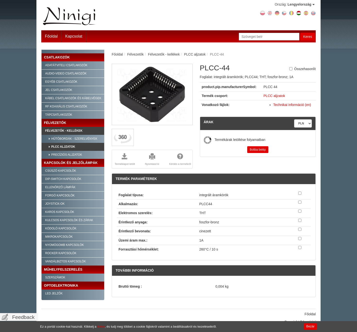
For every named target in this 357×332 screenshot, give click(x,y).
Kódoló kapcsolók (60, 228)
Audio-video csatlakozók (65, 73)
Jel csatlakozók (58, 90)
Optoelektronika (61, 285)
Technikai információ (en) (292, 105)
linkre (101, 326)
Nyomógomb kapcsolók (64, 245)
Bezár (310, 326)
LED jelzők (54, 293)
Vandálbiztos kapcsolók (65, 261)
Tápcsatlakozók (58, 114)
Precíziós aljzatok (66, 154)
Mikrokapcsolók (59, 236)
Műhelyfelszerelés (63, 269)
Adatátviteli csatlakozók (66, 65)
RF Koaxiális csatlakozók (66, 106)
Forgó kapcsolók (60, 195)
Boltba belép (258, 149)
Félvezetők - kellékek (64, 130)
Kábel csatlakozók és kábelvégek (73, 98)
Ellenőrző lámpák (60, 187)
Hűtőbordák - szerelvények (74, 138)
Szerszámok (55, 277)
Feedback (23, 317)
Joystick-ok (55, 203)
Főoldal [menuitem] (310, 314)
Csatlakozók (57, 57)
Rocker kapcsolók (60, 253)
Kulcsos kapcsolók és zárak (69, 220)
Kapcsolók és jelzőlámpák (71, 163)
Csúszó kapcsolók (60, 170)
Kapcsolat (73, 36)
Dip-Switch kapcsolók (63, 179)
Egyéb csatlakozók (61, 81)
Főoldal (51, 36)
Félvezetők (55, 123)
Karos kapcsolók (59, 212)
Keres (307, 37)
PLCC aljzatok (63, 146)
